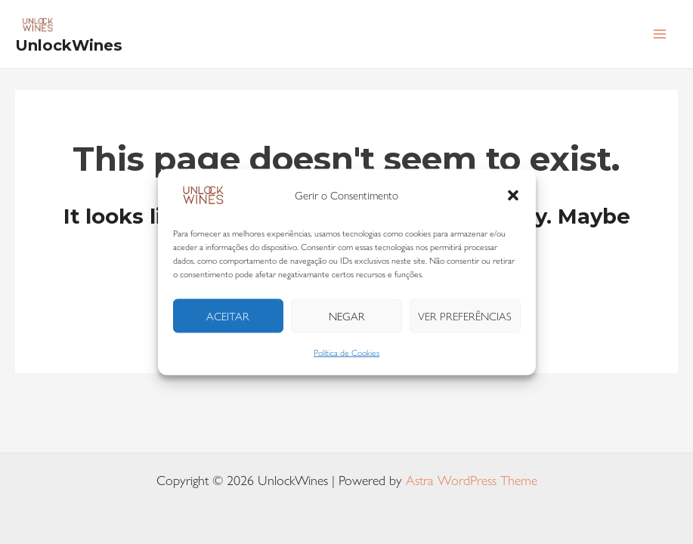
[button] (513, 195)
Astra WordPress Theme (471, 480)
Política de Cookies (346, 352)
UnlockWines (68, 45)
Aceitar (227, 316)
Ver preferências (465, 316)
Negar (347, 316)
